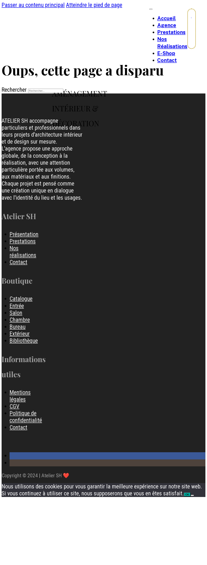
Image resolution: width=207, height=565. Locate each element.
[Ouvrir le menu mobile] (150, 9)
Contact (167, 60)
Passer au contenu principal (33, 5)
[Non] (192, 495)
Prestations (171, 32)
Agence (166, 25)
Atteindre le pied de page (94, 5)
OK (187, 494)
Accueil (166, 18)
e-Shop (166, 53)
